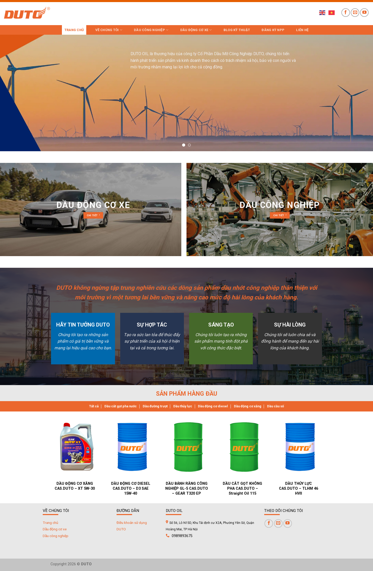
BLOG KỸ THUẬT (237, 30)
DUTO (121, 529)
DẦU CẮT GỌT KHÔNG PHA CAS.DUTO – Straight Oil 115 (242, 488)
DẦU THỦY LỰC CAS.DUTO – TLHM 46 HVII (298, 488)
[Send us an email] (355, 12)
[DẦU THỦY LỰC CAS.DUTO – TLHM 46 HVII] (300, 447)
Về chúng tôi (108, 29)
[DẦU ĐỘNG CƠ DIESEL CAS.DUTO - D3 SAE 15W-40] (132, 447)
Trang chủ (74, 30)
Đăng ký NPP (273, 30)
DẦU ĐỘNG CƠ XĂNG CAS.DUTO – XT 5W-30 (75, 486)
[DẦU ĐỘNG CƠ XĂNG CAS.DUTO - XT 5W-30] (76, 447)
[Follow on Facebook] (345, 12)
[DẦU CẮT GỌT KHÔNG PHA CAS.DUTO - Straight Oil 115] (244, 447)
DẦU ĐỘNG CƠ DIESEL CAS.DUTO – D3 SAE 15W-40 (130, 488)
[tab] (94, 406)
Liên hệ (302, 30)
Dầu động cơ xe (196, 29)
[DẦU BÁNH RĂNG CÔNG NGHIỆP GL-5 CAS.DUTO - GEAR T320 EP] (188, 447)
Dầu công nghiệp (151, 29)
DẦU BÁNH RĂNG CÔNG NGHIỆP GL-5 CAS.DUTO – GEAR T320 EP (186, 488)
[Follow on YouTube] (364, 12)
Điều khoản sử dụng (132, 523)
